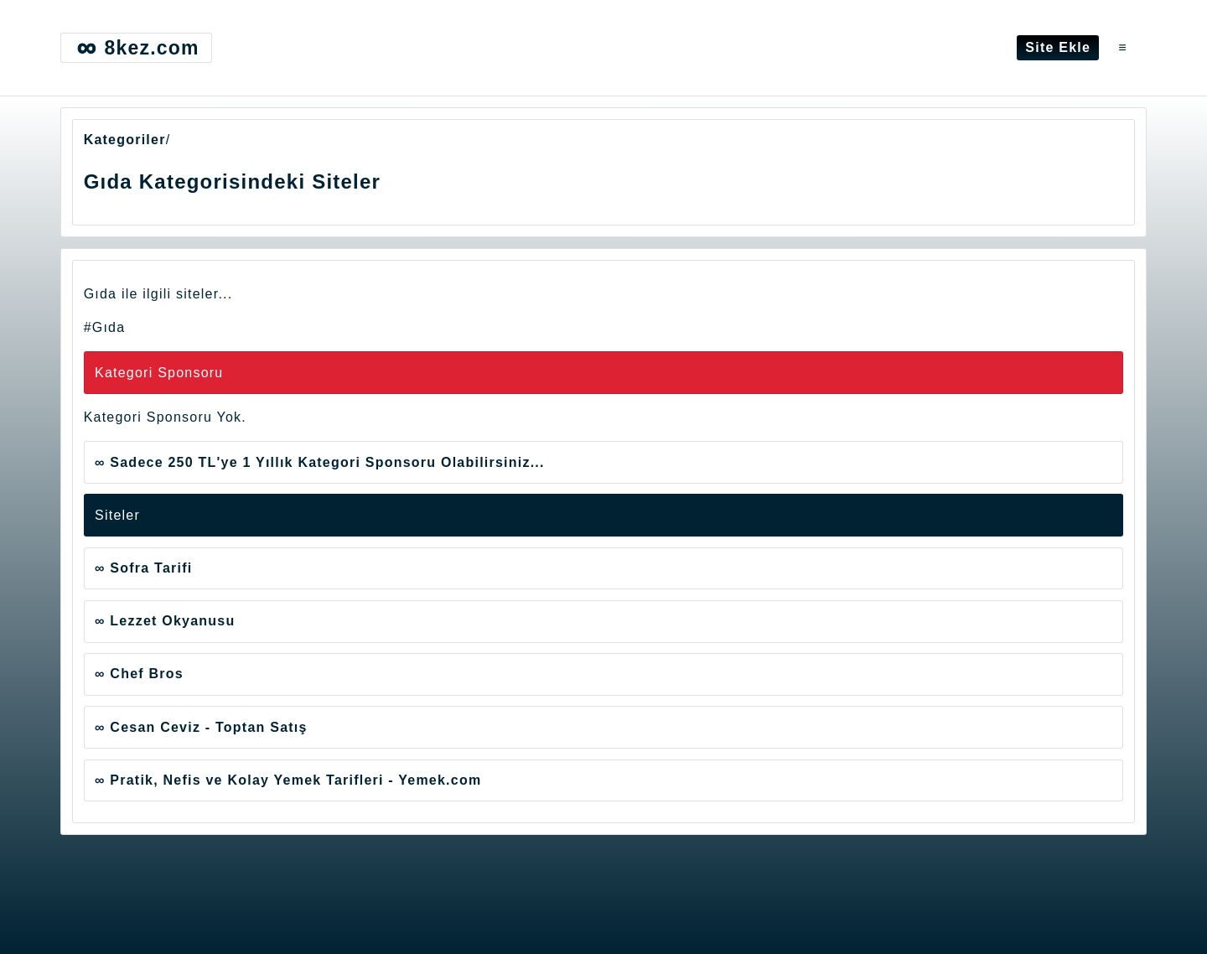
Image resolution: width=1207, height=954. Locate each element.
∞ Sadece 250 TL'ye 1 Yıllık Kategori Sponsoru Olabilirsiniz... (320, 462)
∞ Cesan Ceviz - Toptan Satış (201, 727)
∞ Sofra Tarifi (143, 568)
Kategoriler (125, 139)
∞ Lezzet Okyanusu (165, 621)
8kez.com (136, 47)
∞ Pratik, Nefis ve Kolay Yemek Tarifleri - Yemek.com (288, 780)
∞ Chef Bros (139, 673)
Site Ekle (1057, 47)
